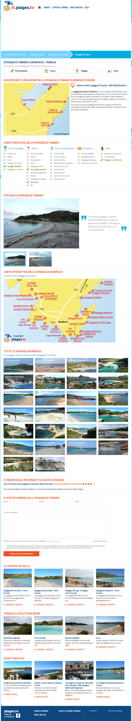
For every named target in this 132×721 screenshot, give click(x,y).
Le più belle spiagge (60, 7)
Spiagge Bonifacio (82, 54)
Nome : (7, 501)
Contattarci (93, 711)
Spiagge (47, 7)
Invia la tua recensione (21, 553)
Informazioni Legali (115, 711)
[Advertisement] (66, 30)
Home (40, 7)
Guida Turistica (40, 715)
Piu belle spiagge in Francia (69, 711)
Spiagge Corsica (37, 54)
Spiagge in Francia (41, 711)
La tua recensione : (11, 512)
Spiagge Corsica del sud (58, 54)
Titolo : (78, 501)
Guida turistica (76, 7)
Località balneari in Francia (15, 54)
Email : (42, 501)
